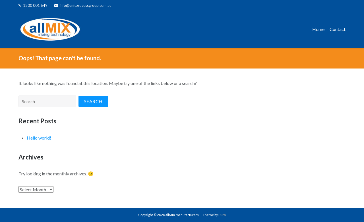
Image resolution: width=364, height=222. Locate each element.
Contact (338, 29)
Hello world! (39, 137)
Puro (222, 215)
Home (318, 29)
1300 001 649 (35, 5)
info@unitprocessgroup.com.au (85, 5)
